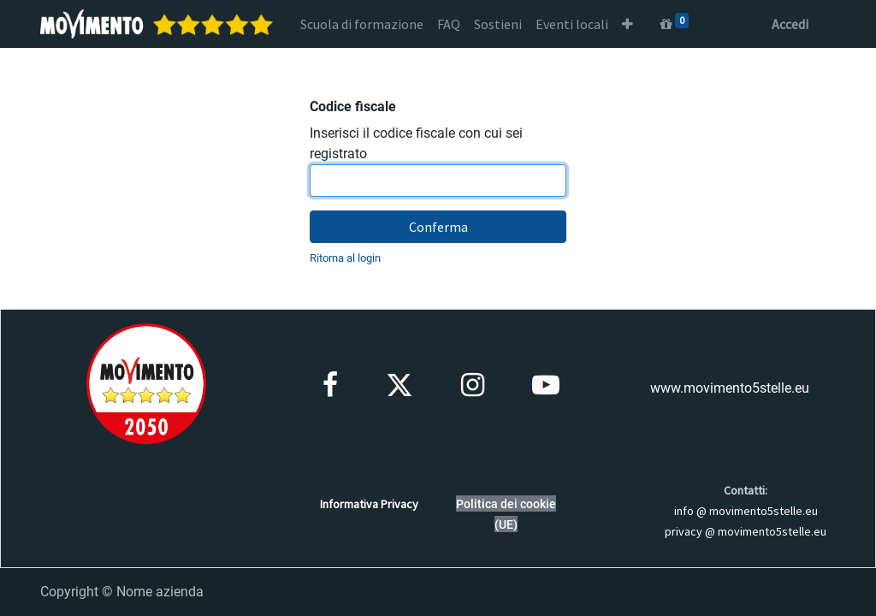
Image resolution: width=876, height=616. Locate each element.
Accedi (790, 24)
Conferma (438, 226)
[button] (627, 24)
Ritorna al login (345, 258)
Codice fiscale (353, 106)
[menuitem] (361, 24)
